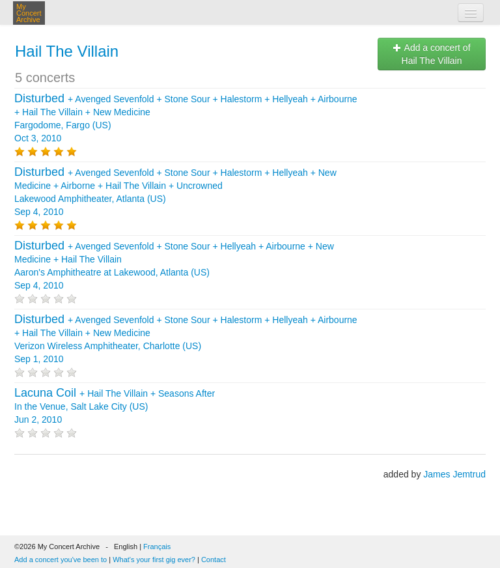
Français (157, 546)
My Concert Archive (29, 13)
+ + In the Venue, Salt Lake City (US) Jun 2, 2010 (114, 406)
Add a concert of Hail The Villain (431, 54)
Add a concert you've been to (60, 559)
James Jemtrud (454, 474)
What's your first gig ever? (154, 559)
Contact (213, 559)
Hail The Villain (66, 51)
